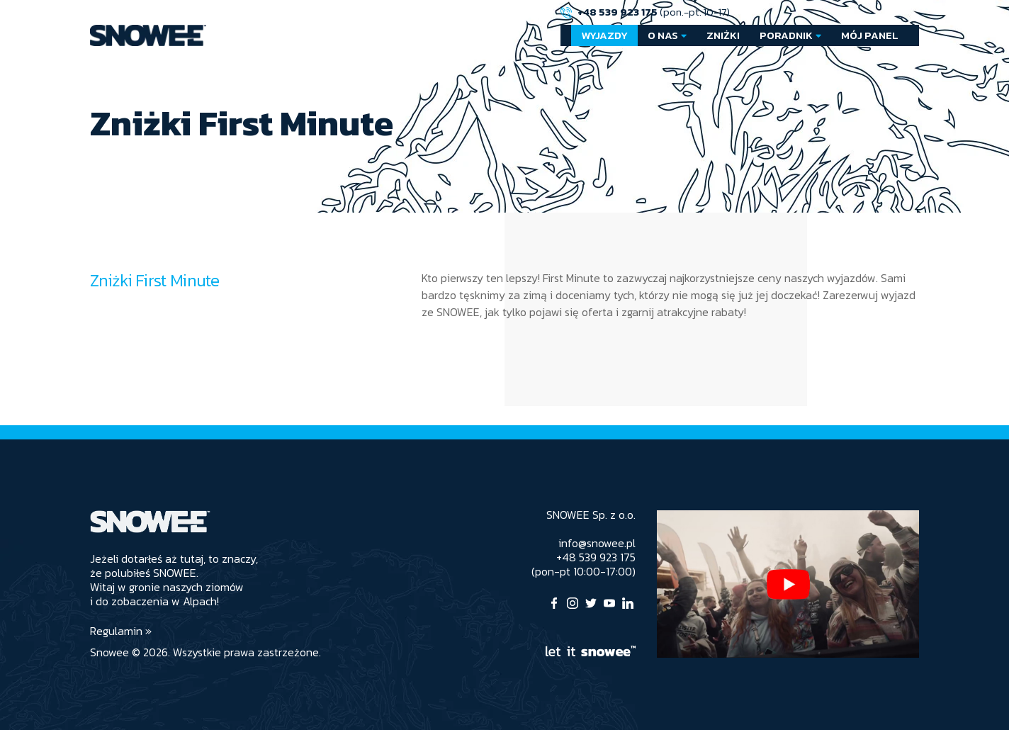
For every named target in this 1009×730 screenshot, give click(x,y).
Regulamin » (121, 631)
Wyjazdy (604, 35)
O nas (663, 35)
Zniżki (723, 35)
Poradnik (786, 35)
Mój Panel (869, 35)
